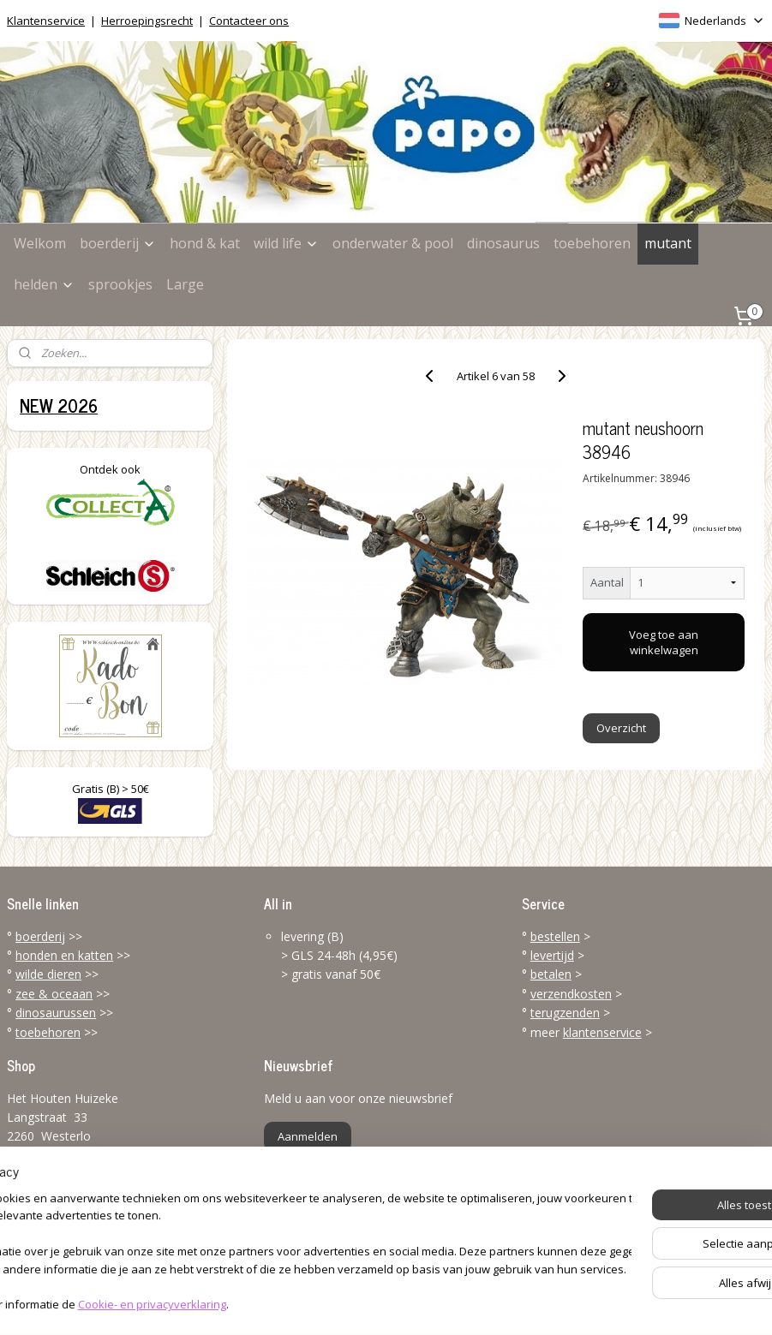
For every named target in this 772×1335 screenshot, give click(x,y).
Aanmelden (308, 1136)
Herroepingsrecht (147, 20)
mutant (667, 243)
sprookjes (120, 284)
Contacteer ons (249, 20)
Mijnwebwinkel (568, 1303)
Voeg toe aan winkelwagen (664, 642)
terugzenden (565, 1012)
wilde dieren (48, 974)
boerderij (118, 243)
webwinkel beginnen (419, 1303)
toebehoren (592, 243)
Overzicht (622, 728)
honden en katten (64, 955)
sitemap (317, 1303)
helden (44, 284)
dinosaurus (503, 243)
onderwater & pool (392, 243)
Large (185, 284)
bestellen (555, 936)
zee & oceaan (54, 994)
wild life (286, 243)
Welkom (40, 243)
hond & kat (205, 243)
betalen (551, 974)
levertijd (552, 955)
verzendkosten (571, 994)
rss (353, 1303)
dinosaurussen (55, 1012)
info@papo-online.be (64, 1237)
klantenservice (602, 1032)
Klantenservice (46, 20)
